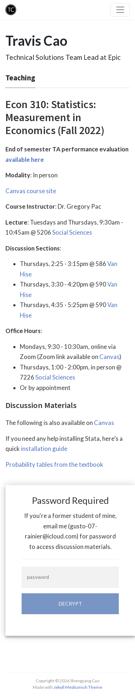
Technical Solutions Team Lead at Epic (63, 57)
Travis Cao (36, 40)
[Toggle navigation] (120, 10)
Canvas (109, 356)
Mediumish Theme (83, 687)
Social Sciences (72, 232)
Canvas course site (30, 191)
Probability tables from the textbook (54, 464)
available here (24, 159)
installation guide (44, 448)
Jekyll (59, 687)
